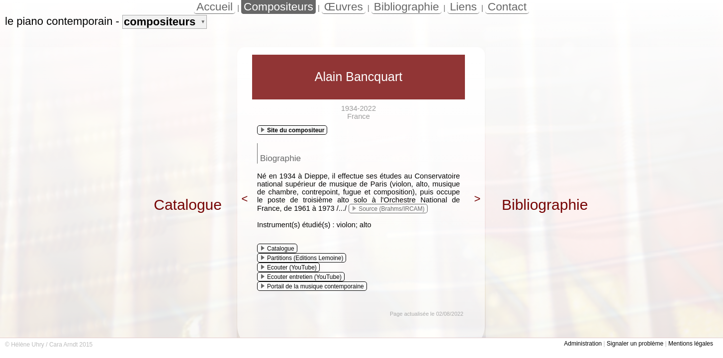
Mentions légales (690, 343)
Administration (583, 343)
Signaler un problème (635, 343)
